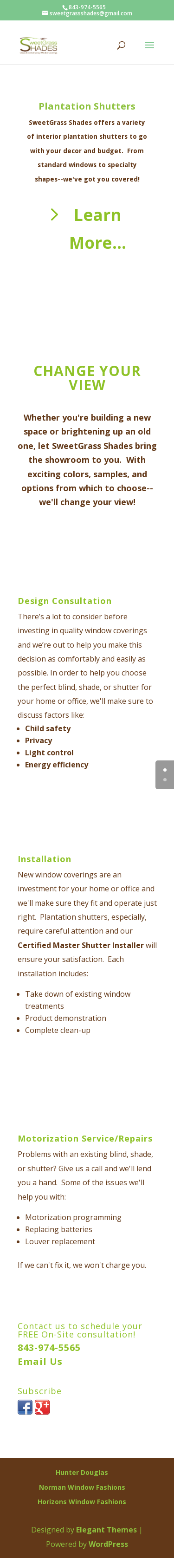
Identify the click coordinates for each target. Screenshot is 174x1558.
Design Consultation (65, 600)
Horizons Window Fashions (82, 1501)
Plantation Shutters (87, 106)
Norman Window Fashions (82, 1487)
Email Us (40, 1361)
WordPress (108, 1544)
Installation (44, 858)
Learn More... (97, 228)
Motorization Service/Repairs (85, 1138)
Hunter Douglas (82, 1472)
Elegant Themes (106, 1530)
